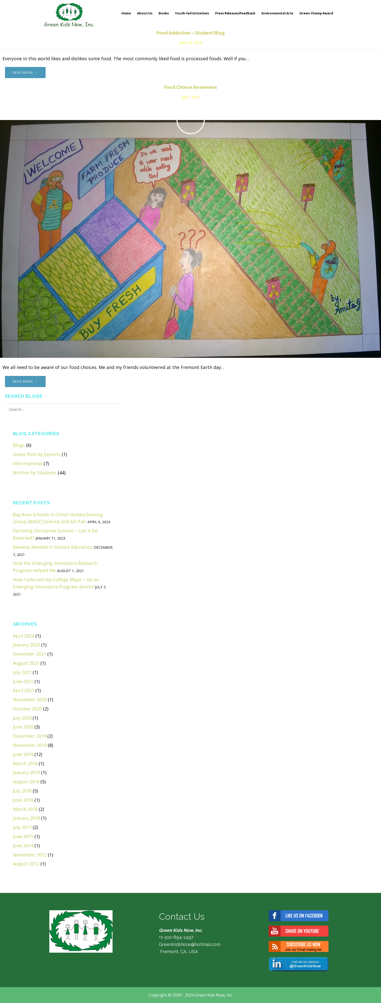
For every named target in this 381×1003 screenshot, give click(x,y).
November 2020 (30, 699)
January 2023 (26, 645)
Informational (27, 463)
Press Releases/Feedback (235, 13)
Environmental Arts (277, 13)
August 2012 (26, 864)
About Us (144, 13)
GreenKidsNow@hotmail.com (189, 944)
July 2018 (22, 791)
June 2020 (23, 727)
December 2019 (29, 736)
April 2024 (23, 636)
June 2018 (23, 800)
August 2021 (26, 663)
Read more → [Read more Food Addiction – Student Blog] (25, 72)
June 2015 (23, 836)
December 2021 (29, 654)
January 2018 (26, 818)
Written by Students (35, 473)
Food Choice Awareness (190, 87)
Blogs (19, 445)
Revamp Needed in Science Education (52, 547)
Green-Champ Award (316, 13)
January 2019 (26, 772)
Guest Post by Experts (36, 454)
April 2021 (23, 690)
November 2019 (30, 745)
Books (164, 13)
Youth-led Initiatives (192, 13)
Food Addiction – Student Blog (191, 32)
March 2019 (25, 763)
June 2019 (23, 754)
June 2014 (23, 846)
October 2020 (27, 709)
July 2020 (22, 718)
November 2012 (30, 855)
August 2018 (26, 782)
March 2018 (25, 809)
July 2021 (22, 672)
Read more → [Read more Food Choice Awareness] (25, 381)
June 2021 (23, 681)
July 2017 (22, 827)
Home (126, 13)
